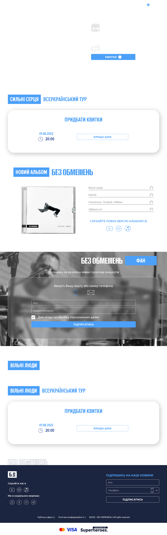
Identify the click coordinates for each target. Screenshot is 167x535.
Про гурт (26, 5)
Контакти (90, 5)
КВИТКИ (113, 57)
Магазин (62, 5)
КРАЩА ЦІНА (102, 136)
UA (156, 5)
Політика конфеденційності (71, 517)
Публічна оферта (46, 517)
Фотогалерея (76, 5)
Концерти (50, 5)
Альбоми (38, 5)
